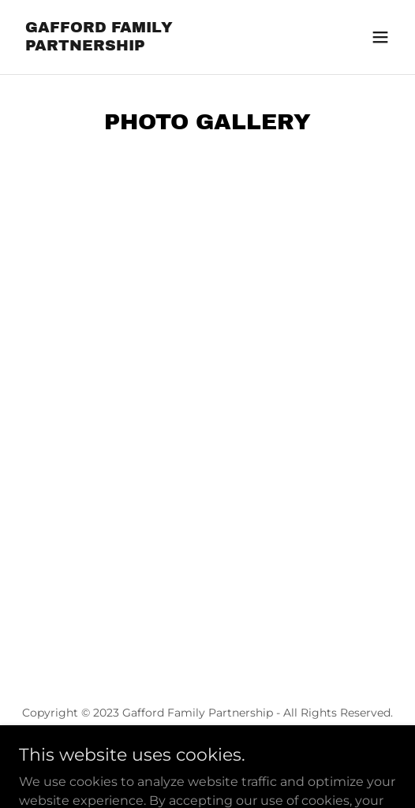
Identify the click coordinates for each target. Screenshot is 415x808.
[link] (151, 46)
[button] (380, 37)
